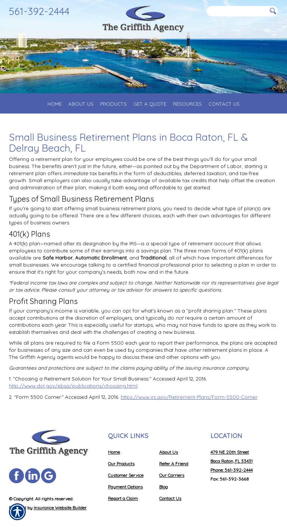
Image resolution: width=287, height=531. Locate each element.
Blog (163, 487)
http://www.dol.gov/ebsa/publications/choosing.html (73, 386)
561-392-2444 (39, 11)
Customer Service (126, 475)
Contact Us (170, 498)
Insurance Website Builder (60, 507)
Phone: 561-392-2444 (231, 470)
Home (114, 452)
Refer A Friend (173, 463)
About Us (168, 452)
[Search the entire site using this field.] (237, 11)
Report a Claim (123, 498)
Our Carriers (171, 475)
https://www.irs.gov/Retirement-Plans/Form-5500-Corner (189, 397)
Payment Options (125, 487)
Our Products (121, 463)
